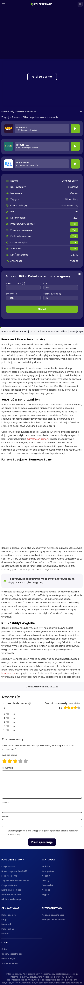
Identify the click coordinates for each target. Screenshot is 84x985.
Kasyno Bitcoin (9, 855)
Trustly (45, 851)
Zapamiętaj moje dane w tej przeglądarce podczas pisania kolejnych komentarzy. (43, 803)
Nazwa (5, 773)
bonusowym (8, 644)
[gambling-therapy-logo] (39, 976)
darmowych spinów (37, 439)
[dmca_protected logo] (55, 976)
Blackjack (6, 895)
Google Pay (48, 841)
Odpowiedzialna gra (12, 924)
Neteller (46, 860)
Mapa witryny (8, 929)
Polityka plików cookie (53, 890)
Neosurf (46, 846)
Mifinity (46, 837)
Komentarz (7, 738)
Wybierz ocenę (9, 725)
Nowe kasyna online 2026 (14, 841)
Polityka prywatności (53, 885)
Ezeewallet (47, 855)
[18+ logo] (25, 976)
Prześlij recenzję (42, 813)
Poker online (7, 899)
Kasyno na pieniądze (12, 860)
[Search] (80, 4)
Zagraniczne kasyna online (15, 851)
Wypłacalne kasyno (11, 865)
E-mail (5, 787)
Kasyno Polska (8, 837)
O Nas (4, 919)
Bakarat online (9, 885)
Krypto (45, 865)
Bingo (4, 890)
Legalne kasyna (9, 846)
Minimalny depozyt (11, 870)
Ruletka (5, 904)
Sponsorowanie (9, 933)
